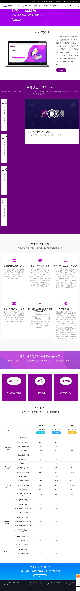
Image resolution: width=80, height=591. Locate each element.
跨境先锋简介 (5, 555)
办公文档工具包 (68, 548)
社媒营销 (51, 543)
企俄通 (3, 535)
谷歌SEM (51, 540)
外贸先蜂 (61, 1)
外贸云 (45, 1)
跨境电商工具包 (68, 540)
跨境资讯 (3, 558)
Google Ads (4, 543)
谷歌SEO (51, 538)
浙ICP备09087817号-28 (50, 576)
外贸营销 (3, 529)
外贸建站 (19, 529)
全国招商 (19, 552)
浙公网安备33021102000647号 (67, 576)
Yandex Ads (4, 548)
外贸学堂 (51, 529)
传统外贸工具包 (68, 546)
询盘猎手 (67, 1)
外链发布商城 (68, 535)
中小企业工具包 (68, 543)
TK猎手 (35, 540)
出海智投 (55, 1)
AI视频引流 (4, 538)
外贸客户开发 (36, 529)
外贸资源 (66, 529)
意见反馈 (3, 566)
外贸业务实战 (52, 532)
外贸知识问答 (68, 532)
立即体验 (16, 19)
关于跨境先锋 (5, 552)
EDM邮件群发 (37, 538)
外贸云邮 (35, 546)
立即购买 (40, 370)
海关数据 (35, 535)
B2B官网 (19, 532)
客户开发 (51, 546)
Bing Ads (3, 546)
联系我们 (3, 563)
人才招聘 (3, 561)
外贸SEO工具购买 (69, 538)
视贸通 (50, 1)
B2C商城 (19, 535)
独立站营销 (52, 535)
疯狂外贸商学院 (75, 1)
